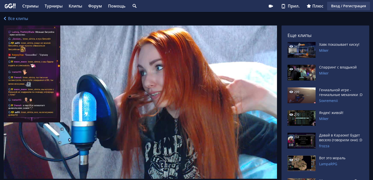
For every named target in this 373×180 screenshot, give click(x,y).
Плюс (315, 6)
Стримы (30, 6)
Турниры (54, 6)
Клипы (75, 6)
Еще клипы (300, 35)
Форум (95, 6)
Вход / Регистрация (348, 6)
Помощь (117, 6)
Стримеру (270, 6)
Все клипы (16, 18)
